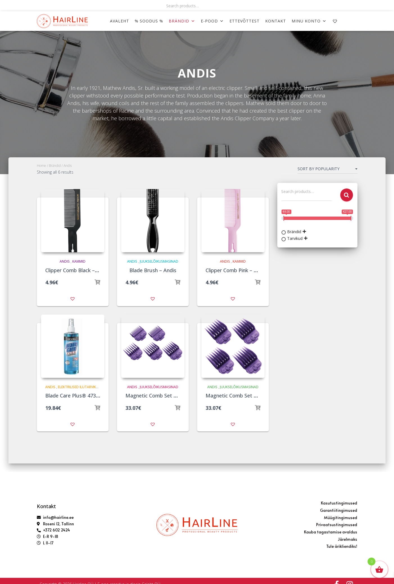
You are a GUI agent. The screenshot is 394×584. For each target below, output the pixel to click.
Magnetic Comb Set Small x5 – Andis (168, 395)
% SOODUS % (149, 21)
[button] (72, 298)
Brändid (182, 21)
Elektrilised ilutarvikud (79, 387)
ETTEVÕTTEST (244, 21)
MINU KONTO (309, 21)
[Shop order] (327, 170)
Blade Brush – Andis (152, 270)
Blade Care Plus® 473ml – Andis (82, 395)
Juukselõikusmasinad (159, 261)
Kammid (78, 261)
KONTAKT (275, 21)
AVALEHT (119, 21)
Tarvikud (295, 238)
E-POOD (212, 21)
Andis (65, 261)
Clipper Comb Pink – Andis (236, 270)
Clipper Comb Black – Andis (77, 270)
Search (346, 195)
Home (41, 165)
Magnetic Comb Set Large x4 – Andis (249, 395)
